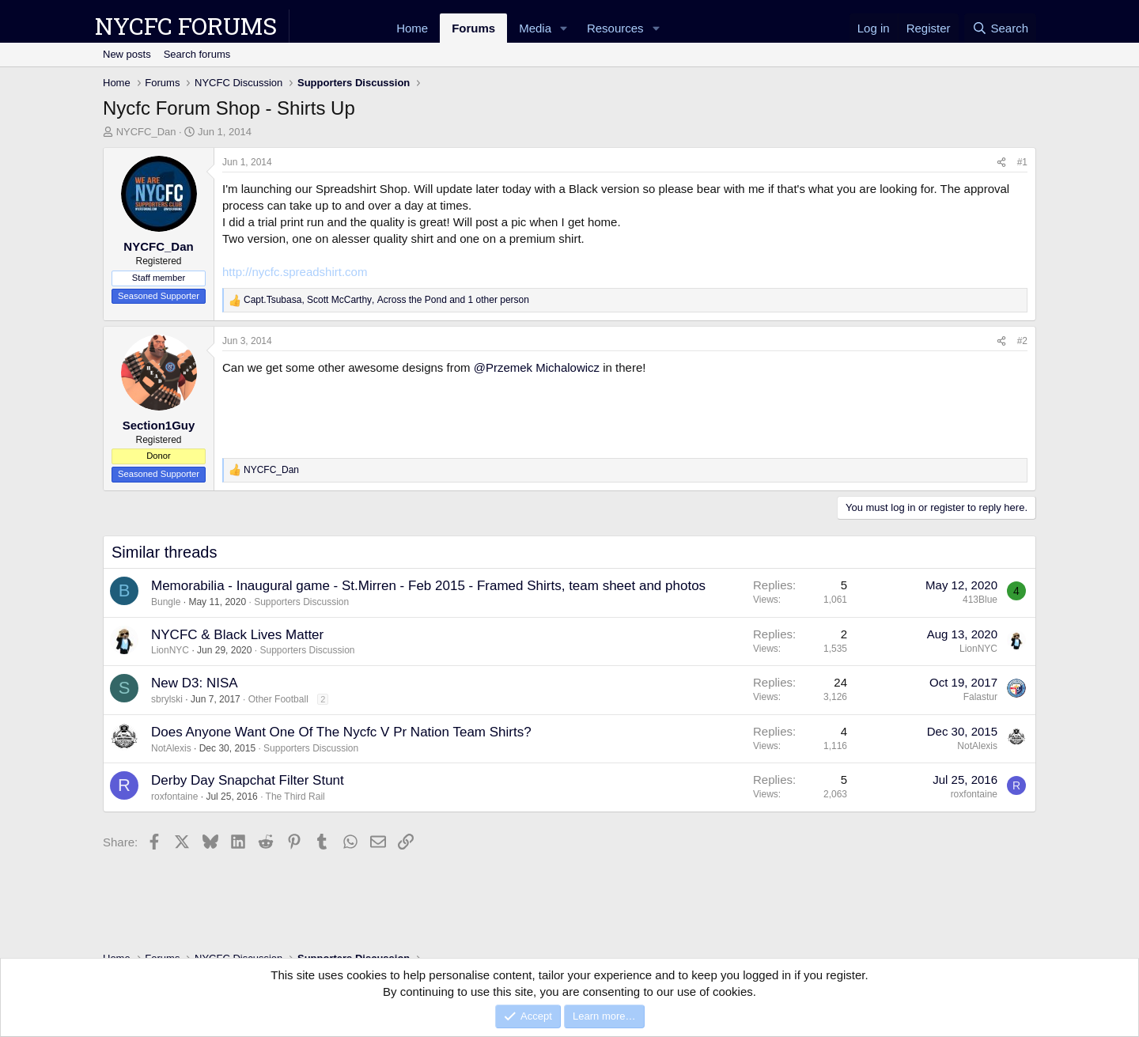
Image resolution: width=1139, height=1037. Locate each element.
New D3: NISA (194, 683)
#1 (1022, 162)
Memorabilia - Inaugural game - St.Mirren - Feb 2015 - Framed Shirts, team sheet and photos (428, 585)
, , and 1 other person (386, 299)
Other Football (278, 699)
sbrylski (167, 699)
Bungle (165, 601)
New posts (127, 54)
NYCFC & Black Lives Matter (237, 634)
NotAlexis (171, 748)
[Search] (1000, 28)
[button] (564, 28)
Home (412, 28)
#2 (1022, 340)
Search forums (197, 54)
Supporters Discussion (301, 601)
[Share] (1001, 162)
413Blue (980, 599)
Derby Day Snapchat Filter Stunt (247, 780)
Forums (473, 28)
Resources (615, 28)
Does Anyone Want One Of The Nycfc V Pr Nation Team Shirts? (341, 732)
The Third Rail (295, 796)
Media (535, 28)
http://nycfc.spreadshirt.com (294, 271)
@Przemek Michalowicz (537, 367)
